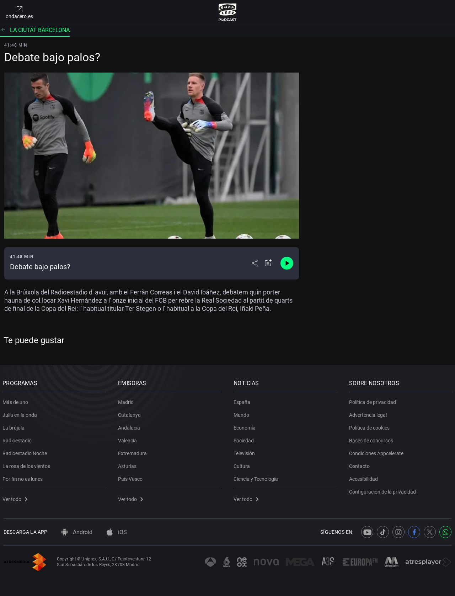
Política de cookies (370, 426)
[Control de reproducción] (286, 263)
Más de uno (16, 401)
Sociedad (245, 439)
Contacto (360, 465)
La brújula (15, 426)
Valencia (128, 439)
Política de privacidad (373, 401)
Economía (246, 426)
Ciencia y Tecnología (257, 477)
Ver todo (16, 498)
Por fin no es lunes (24, 477)
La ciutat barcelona (35, 30)
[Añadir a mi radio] (268, 263)
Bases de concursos (372, 439)
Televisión (245, 452)
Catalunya (130, 413)
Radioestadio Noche (26, 452)
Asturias (128, 465)
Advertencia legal (369, 413)
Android (76, 532)
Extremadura (133, 452)
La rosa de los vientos (27, 465)
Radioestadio (18, 439)
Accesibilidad (364, 477)
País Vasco (131, 477)
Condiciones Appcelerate (377, 452)
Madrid (127, 401)
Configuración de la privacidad (383, 490)
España (243, 401)
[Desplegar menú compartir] (254, 263)
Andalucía (130, 426)
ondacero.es (19, 12)
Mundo (242, 413)
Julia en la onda (21, 413)
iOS (117, 532)
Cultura (243, 465)
